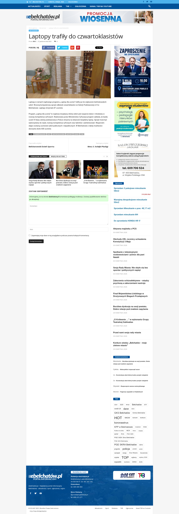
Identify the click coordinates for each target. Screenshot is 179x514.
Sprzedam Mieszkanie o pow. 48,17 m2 (132, 208)
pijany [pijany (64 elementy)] (141, 444)
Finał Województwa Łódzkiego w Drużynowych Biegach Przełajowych (130, 295)
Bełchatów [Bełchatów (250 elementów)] (137, 404)
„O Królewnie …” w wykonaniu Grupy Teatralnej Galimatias (95, 181)
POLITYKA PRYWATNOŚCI (38, 511)
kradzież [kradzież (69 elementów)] (138, 427)
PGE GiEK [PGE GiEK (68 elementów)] (130, 434)
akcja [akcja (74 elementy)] (127, 404)
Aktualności (34, 6)
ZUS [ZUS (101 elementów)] (140, 462)
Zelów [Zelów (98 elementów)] (134, 462)
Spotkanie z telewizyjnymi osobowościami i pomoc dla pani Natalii (128, 254)
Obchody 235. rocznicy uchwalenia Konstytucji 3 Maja (129, 240)
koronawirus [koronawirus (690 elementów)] (121, 422)
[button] (149, 6)
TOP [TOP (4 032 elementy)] (125, 457)
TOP (82, 134)
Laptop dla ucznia (59, 134)
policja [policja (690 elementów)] (126, 448)
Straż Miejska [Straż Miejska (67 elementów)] (133, 453)
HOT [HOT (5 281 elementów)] (118, 418)
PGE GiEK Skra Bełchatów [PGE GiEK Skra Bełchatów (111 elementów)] (124, 437)
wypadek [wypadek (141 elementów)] (117, 462)
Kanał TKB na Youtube (101, 6)
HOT (49, 134)
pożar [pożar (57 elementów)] (141, 449)
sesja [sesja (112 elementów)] (124, 453)
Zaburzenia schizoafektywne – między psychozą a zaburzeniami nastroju (131, 282)
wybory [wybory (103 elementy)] (134, 457)
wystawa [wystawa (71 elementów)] (127, 462)
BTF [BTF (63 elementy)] (145, 404)
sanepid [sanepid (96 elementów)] (117, 453)
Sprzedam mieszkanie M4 (126, 214)
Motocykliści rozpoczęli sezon (130, 369)
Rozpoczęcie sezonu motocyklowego (133, 386)
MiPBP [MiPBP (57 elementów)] (116, 434)
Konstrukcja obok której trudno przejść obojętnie (132, 375)
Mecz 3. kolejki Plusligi (98, 146)
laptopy (69, 134)
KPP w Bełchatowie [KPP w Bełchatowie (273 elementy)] (123, 427)
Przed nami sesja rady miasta (127, 333)
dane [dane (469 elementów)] (126, 409)
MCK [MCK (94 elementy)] (128, 430)
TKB (68, 6)
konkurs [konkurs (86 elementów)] (142, 418)
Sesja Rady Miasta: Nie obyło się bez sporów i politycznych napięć (40, 182)
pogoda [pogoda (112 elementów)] (117, 449)
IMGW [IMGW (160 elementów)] (127, 418)
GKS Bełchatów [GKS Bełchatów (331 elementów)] (122, 413)
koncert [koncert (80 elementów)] (135, 418)
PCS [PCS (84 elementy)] (122, 434)
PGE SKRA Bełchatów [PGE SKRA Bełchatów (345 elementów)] (125, 444)
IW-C (34, 41)
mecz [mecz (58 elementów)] (134, 430)
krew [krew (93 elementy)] (145, 427)
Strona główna (33, 28)
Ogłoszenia (73, 2)
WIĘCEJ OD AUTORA (58, 156)
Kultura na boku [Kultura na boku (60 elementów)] (119, 430)
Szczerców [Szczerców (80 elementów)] (143, 453)
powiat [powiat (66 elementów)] (135, 449)
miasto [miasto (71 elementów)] (140, 430)
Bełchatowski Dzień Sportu (41, 146)
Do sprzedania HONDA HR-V (127, 220)
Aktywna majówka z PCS (125, 229)
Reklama (58, 6)
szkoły (76, 134)
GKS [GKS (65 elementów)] (132, 409)
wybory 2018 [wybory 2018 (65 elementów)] (143, 457)
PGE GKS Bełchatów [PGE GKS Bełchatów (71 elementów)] (121, 441)
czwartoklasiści (40, 134)
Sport (47, 6)
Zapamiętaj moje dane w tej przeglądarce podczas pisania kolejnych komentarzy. (60, 235)
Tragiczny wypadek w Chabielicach (131, 392)
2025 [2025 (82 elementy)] (121, 405)
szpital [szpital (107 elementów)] (116, 457)
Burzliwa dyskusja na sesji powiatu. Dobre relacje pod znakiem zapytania (67, 182)
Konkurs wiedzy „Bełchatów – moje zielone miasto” (130, 344)
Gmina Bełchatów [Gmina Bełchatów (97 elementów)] (139, 413)
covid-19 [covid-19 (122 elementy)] (117, 409)
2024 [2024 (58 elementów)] (115, 404)
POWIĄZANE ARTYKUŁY (39, 156)
